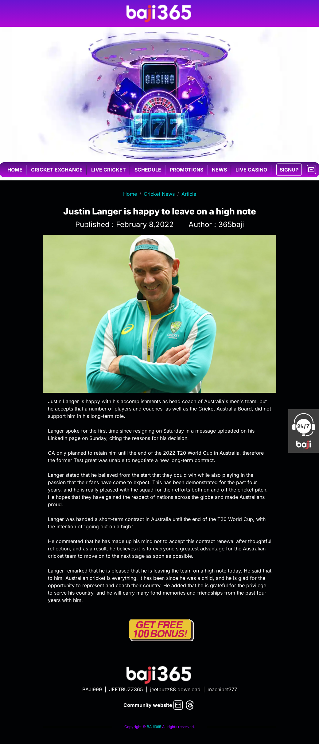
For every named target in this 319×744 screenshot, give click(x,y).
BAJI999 (92, 689)
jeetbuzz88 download (175, 689)
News (219, 170)
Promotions (186, 170)
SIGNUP (289, 170)
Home (14, 170)
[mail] (311, 169)
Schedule (147, 170)
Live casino (251, 170)
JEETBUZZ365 (126, 689)
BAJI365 (154, 726)
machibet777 (222, 689)
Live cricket (108, 170)
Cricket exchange (57, 170)
